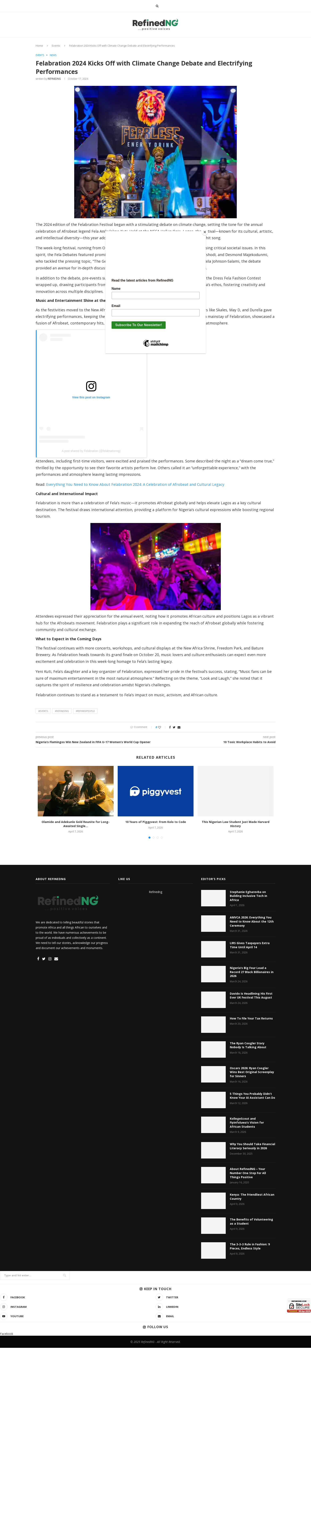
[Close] (205, 232)
